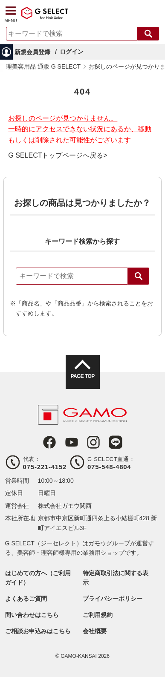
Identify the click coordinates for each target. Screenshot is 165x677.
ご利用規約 (98, 614)
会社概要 (95, 631)
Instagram (93, 442)
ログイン (72, 51)
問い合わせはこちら (32, 614)
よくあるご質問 (26, 598)
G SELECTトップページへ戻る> (57, 155)
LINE (115, 442)
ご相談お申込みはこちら (38, 631)
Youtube (71, 442)
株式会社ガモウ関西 (65, 505)
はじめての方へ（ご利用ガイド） (38, 578)
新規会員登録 (32, 52)
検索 (138, 276)
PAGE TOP (82, 376)
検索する (148, 33)
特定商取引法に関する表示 (115, 578)
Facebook (49, 442)
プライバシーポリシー (112, 598)
